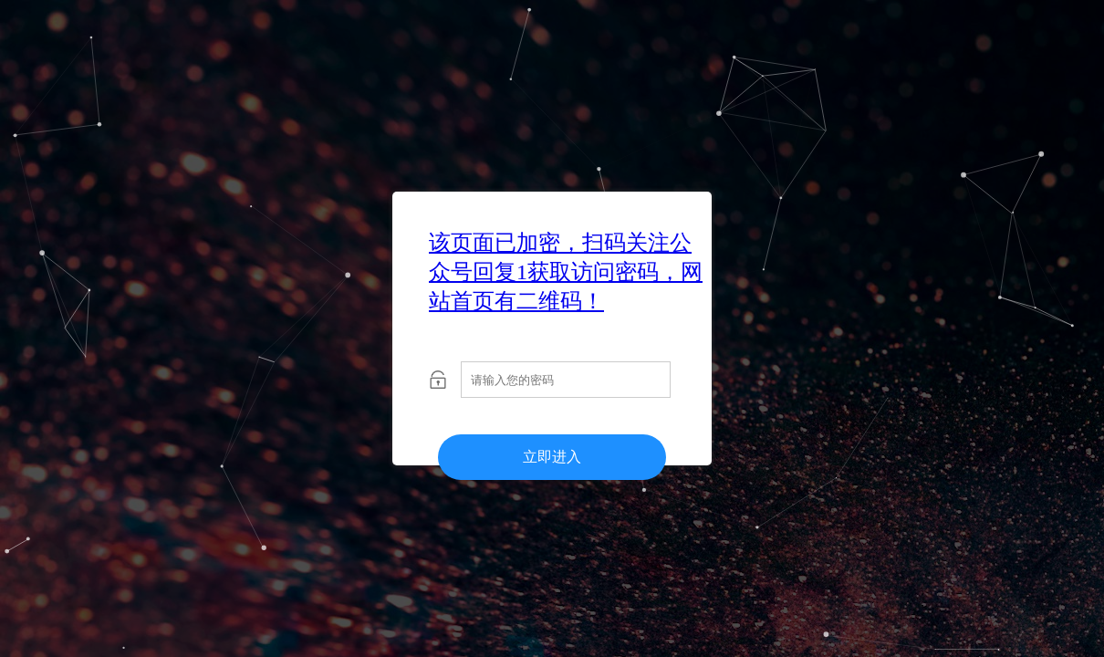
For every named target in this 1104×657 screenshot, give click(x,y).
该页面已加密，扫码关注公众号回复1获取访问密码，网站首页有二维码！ (566, 272)
